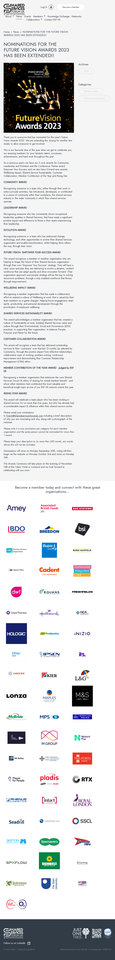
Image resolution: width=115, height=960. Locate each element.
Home (7, 32)
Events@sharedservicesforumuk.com (24, 416)
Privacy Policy (10, 949)
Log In (44, 7)
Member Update (91, 91)
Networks (76, 16)
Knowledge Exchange (58, 16)
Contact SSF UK (52, 19)
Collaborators (33, 19)
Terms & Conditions (26, 949)
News (19, 16)
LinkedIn (28, 943)
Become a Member (71, 7)
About (8, 16)
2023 (86, 71)
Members (38, 16)
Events (27, 16)
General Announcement (94, 98)
